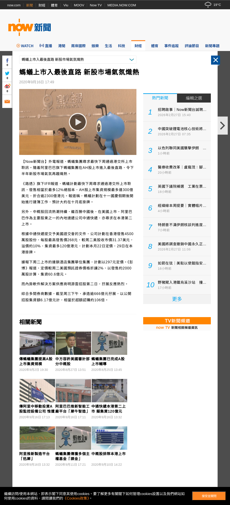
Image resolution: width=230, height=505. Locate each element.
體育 (54, 5)
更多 (177, 299)
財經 (42, 5)
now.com (14, 5)
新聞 (29, 5)
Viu (65, 5)
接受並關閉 (209, 496)
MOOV (79, 5)
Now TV (96, 5)
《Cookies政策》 (76, 498)
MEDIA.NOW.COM (122, 5)
